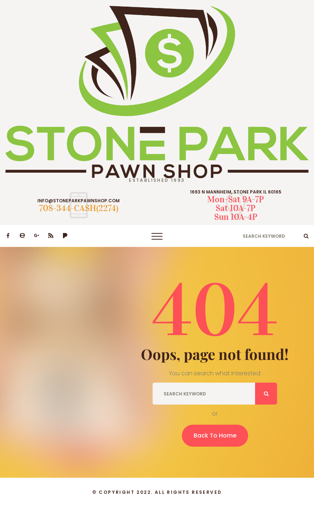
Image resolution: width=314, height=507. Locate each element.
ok (306, 236)
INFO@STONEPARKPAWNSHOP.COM (78, 201)
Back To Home (215, 435)
